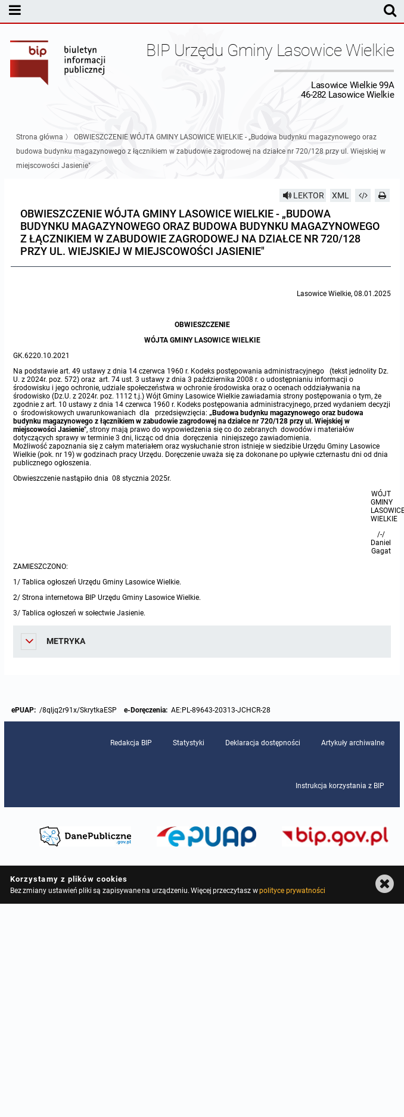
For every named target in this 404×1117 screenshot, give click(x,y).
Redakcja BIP (131, 743)
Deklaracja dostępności (262, 743)
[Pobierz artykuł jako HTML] (363, 195)
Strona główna (39, 137)
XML (340, 195)
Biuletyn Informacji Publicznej (58, 70)
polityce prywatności (292, 890)
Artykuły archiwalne (352, 743)
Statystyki (188, 743)
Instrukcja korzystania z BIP (340, 786)
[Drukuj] (382, 195)
